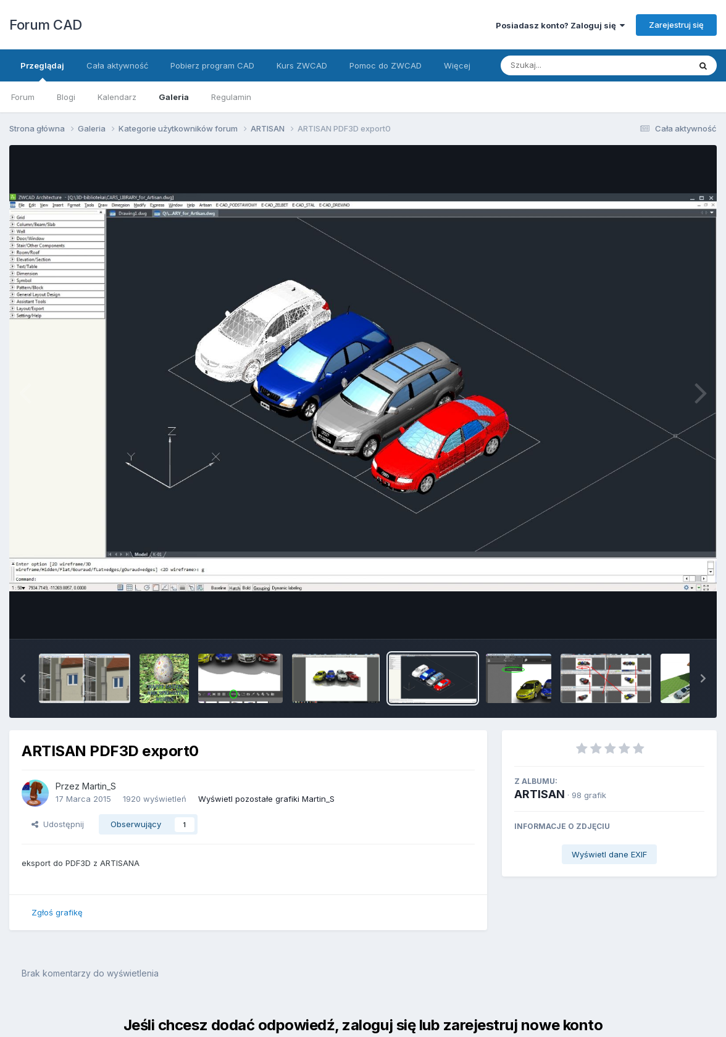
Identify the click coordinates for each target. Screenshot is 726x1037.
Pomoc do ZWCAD (385, 65)
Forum (23, 97)
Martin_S (99, 786)
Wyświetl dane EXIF (609, 854)
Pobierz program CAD (212, 65)
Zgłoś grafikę (57, 912)
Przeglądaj (42, 70)
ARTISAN (539, 794)
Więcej (457, 65)
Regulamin (231, 97)
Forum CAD (45, 25)
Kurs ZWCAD (302, 65)
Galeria (174, 97)
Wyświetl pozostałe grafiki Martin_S (266, 799)
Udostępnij (57, 824)
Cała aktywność (117, 65)
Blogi (66, 97)
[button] (22, 678)
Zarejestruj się (676, 25)
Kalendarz (117, 97)
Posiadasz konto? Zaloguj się (560, 25)
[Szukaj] (565, 65)
